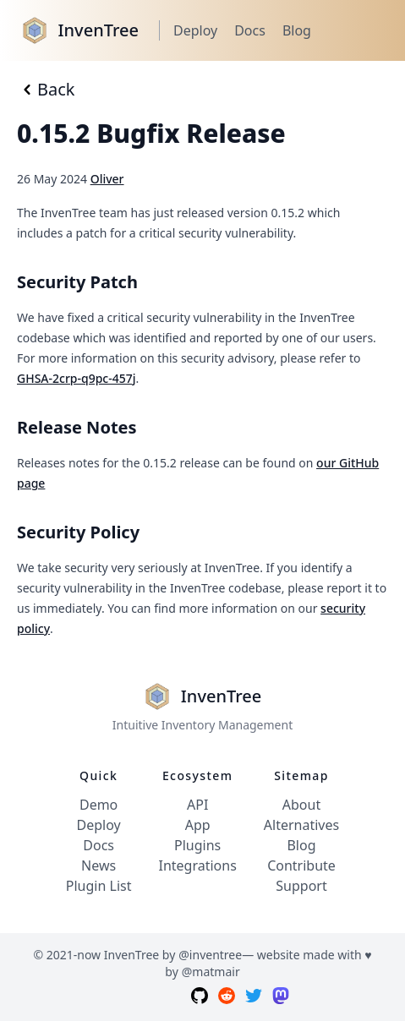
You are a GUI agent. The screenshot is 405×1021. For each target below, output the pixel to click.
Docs (249, 30)
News (98, 865)
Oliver (107, 179)
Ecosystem (197, 775)
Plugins (197, 845)
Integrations (197, 865)
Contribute (301, 865)
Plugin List (99, 885)
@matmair (211, 972)
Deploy (195, 30)
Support (301, 885)
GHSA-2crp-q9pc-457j (76, 378)
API (197, 804)
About (301, 804)
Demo (98, 804)
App (198, 825)
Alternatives (301, 825)
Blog (296, 30)
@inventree (210, 955)
